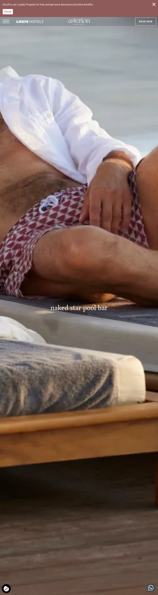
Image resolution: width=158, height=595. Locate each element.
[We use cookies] (6, 588)
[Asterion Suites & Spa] (79, 21)
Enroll (7, 11)
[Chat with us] (150, 587)
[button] (6, 21)
